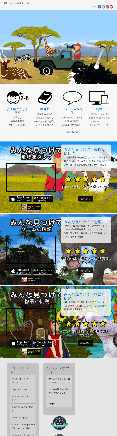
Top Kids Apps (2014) (22, 409)
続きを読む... (86, 198)
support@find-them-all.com (21, 3)
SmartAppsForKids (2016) (21, 372)
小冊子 (52, 395)
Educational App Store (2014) (22, 400)
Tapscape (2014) (20, 380)
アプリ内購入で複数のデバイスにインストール (59, 384)
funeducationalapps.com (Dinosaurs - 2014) (23, 418)
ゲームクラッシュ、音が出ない (59, 372)
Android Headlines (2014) (21, 389)
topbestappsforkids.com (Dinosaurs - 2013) (23, 428)
